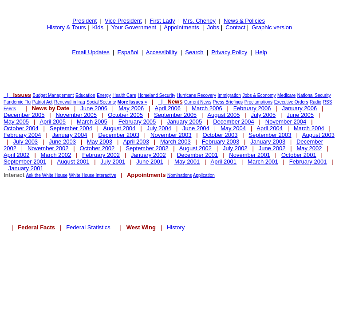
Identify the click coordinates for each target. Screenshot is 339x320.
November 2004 (286, 121)
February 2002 (101, 155)
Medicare (286, 95)
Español (128, 52)
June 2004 (195, 128)
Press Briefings (228, 102)
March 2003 (175, 141)
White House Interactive (92, 175)
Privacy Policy (229, 52)
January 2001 (25, 168)
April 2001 (224, 161)
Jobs (213, 27)
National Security (314, 95)
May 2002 (309, 148)
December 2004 (233, 121)
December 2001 (197, 155)
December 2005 (24, 115)
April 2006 (168, 108)
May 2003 (99, 141)
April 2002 (17, 155)
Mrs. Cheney (199, 20)
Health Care (124, 95)
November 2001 (249, 155)
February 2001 (308, 161)
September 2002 (147, 148)
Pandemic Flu (17, 102)
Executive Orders (291, 102)
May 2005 (16, 121)
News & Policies (244, 20)
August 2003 (318, 135)
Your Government (133, 27)
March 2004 (309, 128)
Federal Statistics (88, 227)
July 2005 (263, 115)
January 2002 (148, 155)
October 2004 (21, 128)
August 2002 (195, 148)
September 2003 (269, 135)
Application (204, 175)
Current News (197, 102)
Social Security (101, 102)
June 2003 (62, 141)
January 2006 (299, 108)
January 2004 (69, 135)
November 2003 (171, 135)
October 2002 (97, 148)
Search (194, 52)
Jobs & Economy (259, 95)
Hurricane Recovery (196, 95)
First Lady (162, 20)
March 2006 (207, 108)
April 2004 (269, 128)
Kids (97, 27)
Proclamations (258, 102)
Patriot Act (42, 102)
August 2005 (223, 115)
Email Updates (91, 52)
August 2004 (119, 128)
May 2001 (187, 161)
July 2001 (113, 161)
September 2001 (25, 161)
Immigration (229, 95)
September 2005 (175, 115)
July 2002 (235, 148)
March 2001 (263, 161)
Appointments (181, 27)
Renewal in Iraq (69, 102)
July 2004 (158, 128)
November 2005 (76, 115)
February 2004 (22, 135)
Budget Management (53, 95)
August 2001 (73, 161)
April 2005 (52, 121)
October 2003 (220, 135)
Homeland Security (156, 95)
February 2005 (137, 121)
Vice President (123, 20)
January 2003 (267, 141)
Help (261, 52)
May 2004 (233, 128)
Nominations (179, 175)
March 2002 (56, 155)
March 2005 (92, 121)
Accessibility (161, 52)
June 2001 (149, 161)
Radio (315, 102)
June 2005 (300, 115)
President (84, 20)
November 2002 (48, 148)
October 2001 (298, 155)
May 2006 (131, 108)
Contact (235, 27)
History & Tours (66, 27)
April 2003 (136, 141)
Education (85, 95)
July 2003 (25, 141)
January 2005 (184, 121)
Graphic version (272, 27)
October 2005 (125, 115)
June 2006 (93, 108)
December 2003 (118, 135)
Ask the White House (46, 175)
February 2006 (252, 108)
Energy (104, 95)
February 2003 (221, 141)
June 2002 (272, 148)
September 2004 (71, 128)
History (176, 227)
